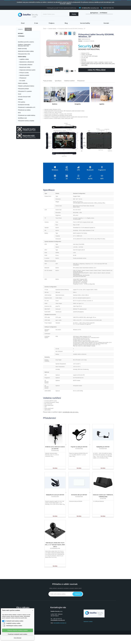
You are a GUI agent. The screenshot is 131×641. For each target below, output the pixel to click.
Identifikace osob (22, 118)
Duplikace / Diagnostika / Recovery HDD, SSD (24, 45)
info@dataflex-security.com (58, 620)
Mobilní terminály (22, 48)
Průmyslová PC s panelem (25, 91)
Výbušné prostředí (24, 75)
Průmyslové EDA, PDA (24, 54)
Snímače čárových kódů (24, 96)
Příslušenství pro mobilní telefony (26, 115)
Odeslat (77, 594)
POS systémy (21, 102)
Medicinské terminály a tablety (26, 51)
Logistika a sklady (24, 59)
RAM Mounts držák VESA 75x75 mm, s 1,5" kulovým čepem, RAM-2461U (55, 544)
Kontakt (106, 23)
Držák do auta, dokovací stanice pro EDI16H (55, 447)
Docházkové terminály (23, 104)
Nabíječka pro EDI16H (102, 447)
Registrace (94, 12)
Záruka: (80, 41)
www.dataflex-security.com (59, 623)
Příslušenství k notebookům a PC (26, 107)
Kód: (79, 39)
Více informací (17, 637)
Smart (19, 94)
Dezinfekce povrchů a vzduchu (26, 42)
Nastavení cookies (88, 621)
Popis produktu (47, 81)
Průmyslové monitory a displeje (26, 120)
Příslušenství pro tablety (24, 110)
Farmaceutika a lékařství (25, 64)
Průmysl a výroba (24, 72)
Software (20, 99)
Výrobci (28, 29)
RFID (19, 112)
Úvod (22, 23)
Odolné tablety (22, 56)
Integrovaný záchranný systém (27, 70)
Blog (66, 23)
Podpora (51, 23)
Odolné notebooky (22, 83)
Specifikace (58, 81)
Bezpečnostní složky (24, 67)
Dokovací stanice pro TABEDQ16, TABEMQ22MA (103, 495)
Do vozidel (22, 80)
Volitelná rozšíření (69, 81)
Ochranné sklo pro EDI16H (79, 495)
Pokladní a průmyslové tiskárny (26, 86)
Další (75, 71)
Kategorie (20, 29)
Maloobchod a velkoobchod (26, 62)
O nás (36, 23)
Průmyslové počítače (23, 88)
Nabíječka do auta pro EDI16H (55, 495)
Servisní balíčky (85, 23)
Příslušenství (22, 78)
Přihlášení (103, 12)
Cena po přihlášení (96, 70)
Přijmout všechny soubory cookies (17, 630)
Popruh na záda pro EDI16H (79, 447)
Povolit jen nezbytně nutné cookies (17, 634)
